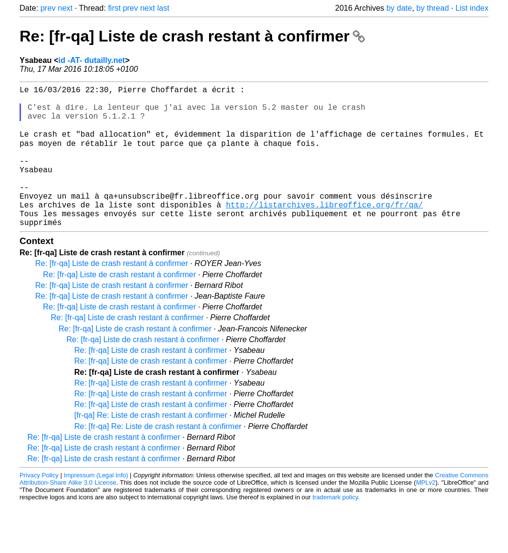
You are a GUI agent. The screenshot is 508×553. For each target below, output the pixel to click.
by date (399, 8)
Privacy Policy (39, 505)
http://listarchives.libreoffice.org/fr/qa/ (324, 230)
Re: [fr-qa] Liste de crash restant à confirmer (192, 36)
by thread (432, 8)
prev (48, 8)
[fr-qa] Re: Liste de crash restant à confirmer (150, 445)
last (163, 8)
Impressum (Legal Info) (96, 505)
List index (471, 8)
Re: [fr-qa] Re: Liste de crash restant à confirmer (157, 456)
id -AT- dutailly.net (92, 60)
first (114, 8)
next (65, 8)
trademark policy (335, 527)
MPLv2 (426, 512)
